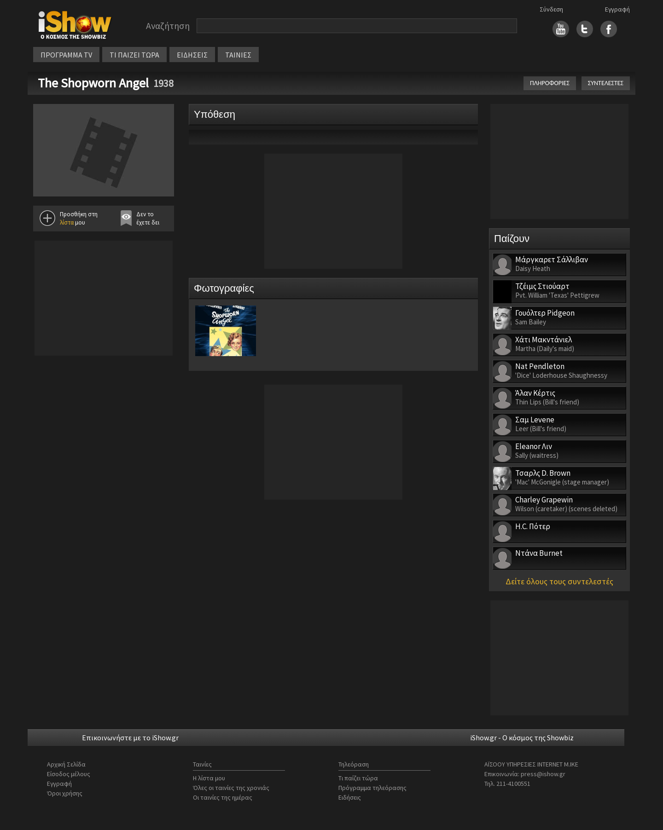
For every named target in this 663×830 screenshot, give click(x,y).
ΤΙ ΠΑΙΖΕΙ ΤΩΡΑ (134, 54)
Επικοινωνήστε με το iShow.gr (130, 737)
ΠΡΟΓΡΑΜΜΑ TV (66, 54)
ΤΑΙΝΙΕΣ (238, 54)
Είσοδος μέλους (68, 774)
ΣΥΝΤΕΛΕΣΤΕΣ (605, 83)
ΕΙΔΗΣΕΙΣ (192, 54)
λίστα (67, 222)
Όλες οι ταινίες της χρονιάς (231, 788)
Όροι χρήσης (64, 793)
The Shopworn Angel (93, 83)
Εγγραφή (617, 9)
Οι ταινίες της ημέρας (222, 797)
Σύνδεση (551, 9)
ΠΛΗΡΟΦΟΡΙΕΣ (550, 83)
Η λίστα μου (209, 778)
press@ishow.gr (543, 774)
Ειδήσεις (349, 797)
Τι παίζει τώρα (358, 778)
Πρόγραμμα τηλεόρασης (372, 788)
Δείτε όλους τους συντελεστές (559, 581)
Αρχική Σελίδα (66, 764)
